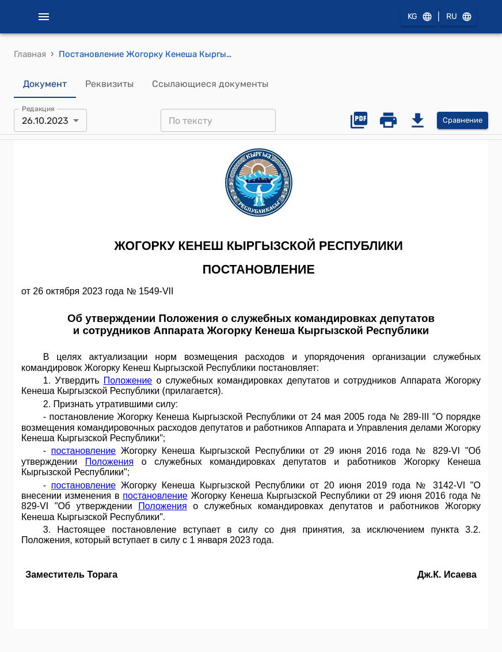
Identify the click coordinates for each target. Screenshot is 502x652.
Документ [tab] (45, 84)
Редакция (38, 109)
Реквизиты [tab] (109, 84)
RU (458, 16)
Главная (30, 54)
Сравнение (462, 121)
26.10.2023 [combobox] (45, 120)
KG (419, 16)
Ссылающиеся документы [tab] (210, 84)
